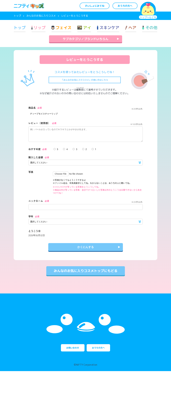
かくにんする (85, 261)
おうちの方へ (125, 5)
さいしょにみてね (94, 5)
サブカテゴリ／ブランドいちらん (85, 50)
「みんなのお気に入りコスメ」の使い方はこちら (84, 91)
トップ (17, 15)
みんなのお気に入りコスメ (41, 15)
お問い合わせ (67, 391)
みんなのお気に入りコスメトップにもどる (85, 285)
